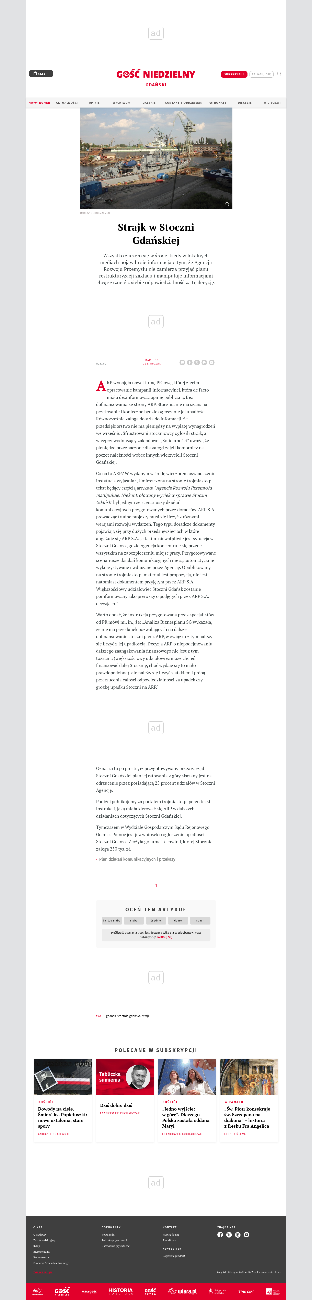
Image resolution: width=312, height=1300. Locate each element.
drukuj (205, 361)
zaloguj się (261, 74)
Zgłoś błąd (43, 1272)
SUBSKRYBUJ (234, 74)
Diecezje (245, 102)
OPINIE (94, 102)
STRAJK (145, 1016)
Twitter (197, 361)
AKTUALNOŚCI (67, 102)
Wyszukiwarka (279, 74)
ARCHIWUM (121, 102)
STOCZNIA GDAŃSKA (129, 1016)
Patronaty (217, 102)
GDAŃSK (111, 1016)
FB (190, 361)
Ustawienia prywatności (116, 1246)
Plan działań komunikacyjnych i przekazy (137, 859)
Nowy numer (39, 102)
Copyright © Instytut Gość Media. (234, 1272)
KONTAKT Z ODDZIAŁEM (183, 102)
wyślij (212, 361)
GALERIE (149, 102)
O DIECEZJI (272, 102)
